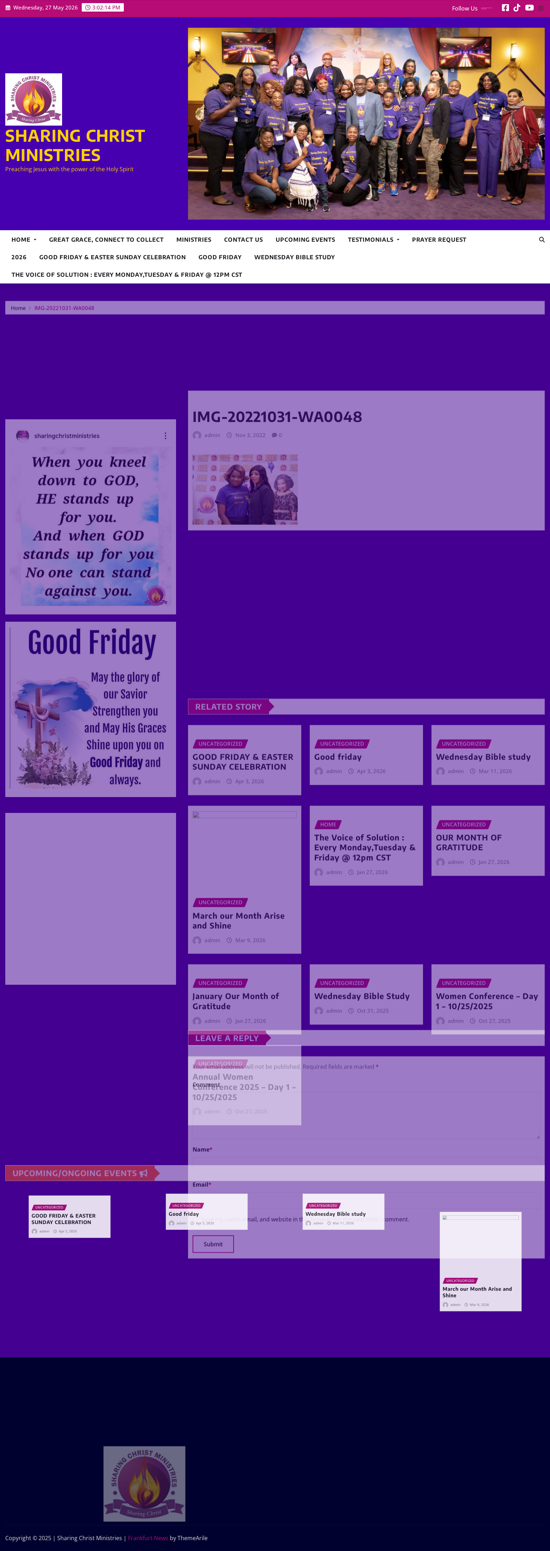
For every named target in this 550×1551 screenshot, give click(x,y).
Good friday (220, 257)
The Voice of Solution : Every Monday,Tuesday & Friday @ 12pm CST (127, 274)
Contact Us (243, 239)
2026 (19, 257)
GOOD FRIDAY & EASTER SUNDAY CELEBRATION (112, 257)
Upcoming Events (305, 239)
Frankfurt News (148, 1538)
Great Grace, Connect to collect (106, 239)
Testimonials (374, 239)
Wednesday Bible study (294, 257)
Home (24, 239)
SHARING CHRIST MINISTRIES (75, 145)
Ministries (194, 239)
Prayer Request (439, 239)
